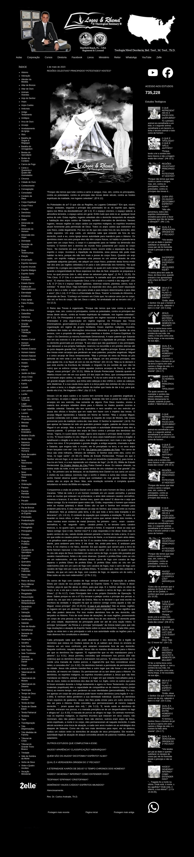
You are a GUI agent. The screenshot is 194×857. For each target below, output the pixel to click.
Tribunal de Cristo (26, 739)
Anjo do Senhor (28, 98)
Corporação (33, 57)
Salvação (25, 612)
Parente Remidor (25, 492)
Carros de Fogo (28, 164)
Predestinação (28, 520)
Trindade (25, 753)
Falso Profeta (27, 303)
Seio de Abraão (28, 626)
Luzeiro (24, 413)
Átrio (23, 134)
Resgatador (26, 593)
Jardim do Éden (28, 373)
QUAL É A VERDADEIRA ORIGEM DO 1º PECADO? (73, 762)
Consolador (26, 193)
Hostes (24, 363)
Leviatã (24, 387)
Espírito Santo (27, 273)
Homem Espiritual (25, 344)
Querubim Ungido (25, 557)
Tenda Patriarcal (28, 712)
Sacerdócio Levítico (26, 607)
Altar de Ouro (27, 89)
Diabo (24, 219)
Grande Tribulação (26, 331)
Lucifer (24, 394)
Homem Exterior (28, 349)
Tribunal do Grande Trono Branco (27, 746)
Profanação (26, 538)
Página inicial (92, 812)
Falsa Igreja (26, 300)
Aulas (19, 57)
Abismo (24, 72)
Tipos (23, 719)
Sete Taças (26, 650)
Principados (26, 531)
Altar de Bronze (28, 85)
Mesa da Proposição (26, 417)
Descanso (25, 216)
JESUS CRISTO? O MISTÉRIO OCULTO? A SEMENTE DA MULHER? (168, 319)
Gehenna (25, 317)
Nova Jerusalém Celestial (28, 455)
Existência (26, 296)
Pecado (24, 500)
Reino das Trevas (26, 576)
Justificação (26, 380)
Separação (26, 639)
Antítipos (25, 118)
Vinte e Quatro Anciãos (28, 766)
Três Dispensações (27, 727)
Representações (28, 590)
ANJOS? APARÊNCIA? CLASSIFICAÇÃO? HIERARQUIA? (76, 749)
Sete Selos (26, 646)
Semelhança (27, 630)
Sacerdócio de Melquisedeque (28, 601)
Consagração (27, 189)
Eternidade (26, 292)
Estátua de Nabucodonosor (28, 287)
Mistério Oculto (28, 435)
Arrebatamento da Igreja (28, 129)
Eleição (24, 256)
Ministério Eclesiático (26, 430)
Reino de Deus (28, 581)
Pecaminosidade (29, 504)
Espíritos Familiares (26, 278)
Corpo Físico (27, 205)
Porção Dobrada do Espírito (28, 512)
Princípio (25, 534)
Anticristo (25, 108)
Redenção (26, 565)
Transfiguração (28, 723)
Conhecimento (28, 186)
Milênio (24, 426)
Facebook (77, 57)
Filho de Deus (27, 310)
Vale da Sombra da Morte (28, 757)
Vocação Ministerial (26, 772)
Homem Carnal (28, 339)
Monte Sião (26, 439)
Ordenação (26, 484)
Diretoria (62, 57)
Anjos (24, 101)
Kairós (24, 384)
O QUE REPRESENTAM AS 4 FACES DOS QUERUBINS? (168, 113)
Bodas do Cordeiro (25, 159)
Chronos (25, 178)
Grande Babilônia (25, 325)
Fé (22, 306)
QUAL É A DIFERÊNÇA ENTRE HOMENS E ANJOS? (168, 351)
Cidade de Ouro (28, 182)
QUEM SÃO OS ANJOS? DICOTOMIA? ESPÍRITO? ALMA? (77, 756)
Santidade (26, 616)
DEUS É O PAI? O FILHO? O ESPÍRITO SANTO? (167, 293)
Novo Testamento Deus (26, 474)
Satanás (25, 623)
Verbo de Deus (28, 762)
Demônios (26, 212)
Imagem (25, 366)
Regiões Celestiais (25, 570)
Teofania (25, 716)
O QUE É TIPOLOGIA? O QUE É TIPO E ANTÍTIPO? (168, 143)
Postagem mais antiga (124, 812)
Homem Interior (28, 352)
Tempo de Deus (28, 693)
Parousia (25, 497)
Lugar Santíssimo (26, 405)
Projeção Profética (25, 542)
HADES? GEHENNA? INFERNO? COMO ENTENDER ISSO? (78, 774)
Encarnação (26, 260)
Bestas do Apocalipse (26, 153)
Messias (25, 422)
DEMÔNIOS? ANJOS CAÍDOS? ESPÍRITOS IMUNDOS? (75, 785)
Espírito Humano (29, 263)
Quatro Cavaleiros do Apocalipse (27, 550)
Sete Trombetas (28, 653)
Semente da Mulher (27, 634)
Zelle (159, 57)
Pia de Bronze (27, 507)
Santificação (27, 619)
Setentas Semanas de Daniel (27, 659)
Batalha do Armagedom (27, 147)
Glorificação (26, 320)
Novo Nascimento (26, 461)
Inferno (24, 370)
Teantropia (26, 690)
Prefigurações (27, 524)
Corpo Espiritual (28, 202)
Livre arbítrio (27, 391)
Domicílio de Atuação (27, 245)
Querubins (26, 562)
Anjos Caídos (27, 105)
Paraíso (24, 487)
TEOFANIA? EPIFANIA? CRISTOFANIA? (67, 779)
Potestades (26, 517)
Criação (24, 209)
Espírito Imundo (28, 267)
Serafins (25, 643)
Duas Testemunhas (27, 251)
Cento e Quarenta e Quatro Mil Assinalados (27, 171)
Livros (90, 57)
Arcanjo (24, 125)
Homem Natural (28, 356)
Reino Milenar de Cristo (27, 585)
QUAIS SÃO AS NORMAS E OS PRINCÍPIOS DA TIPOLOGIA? (168, 382)
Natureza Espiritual (25, 443)
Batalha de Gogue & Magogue (26, 140)
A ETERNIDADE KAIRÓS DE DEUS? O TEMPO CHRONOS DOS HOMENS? (86, 768)
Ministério (104, 57)
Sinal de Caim (27, 669)
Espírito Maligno (28, 270)
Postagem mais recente (58, 812)
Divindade (25, 241)
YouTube (146, 57)
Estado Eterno (27, 283)
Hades (24, 336)
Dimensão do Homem (27, 230)
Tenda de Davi (28, 703)
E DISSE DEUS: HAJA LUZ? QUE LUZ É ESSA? (168, 631)
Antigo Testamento (26, 113)
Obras (24, 480)
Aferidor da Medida (26, 80)
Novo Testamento (26, 467)
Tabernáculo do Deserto (28, 685)
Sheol (24, 665)
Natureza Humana (25, 449)
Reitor (117, 57)
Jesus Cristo (27, 377)
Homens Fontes (28, 359)
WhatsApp (131, 57)
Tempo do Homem (25, 698)
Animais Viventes (25, 93)
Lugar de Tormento (25, 399)
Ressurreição (27, 597)
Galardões (26, 313)
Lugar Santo (27, 409)
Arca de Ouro (27, 121)
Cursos (48, 57)
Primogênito (26, 527)
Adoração (25, 76)
